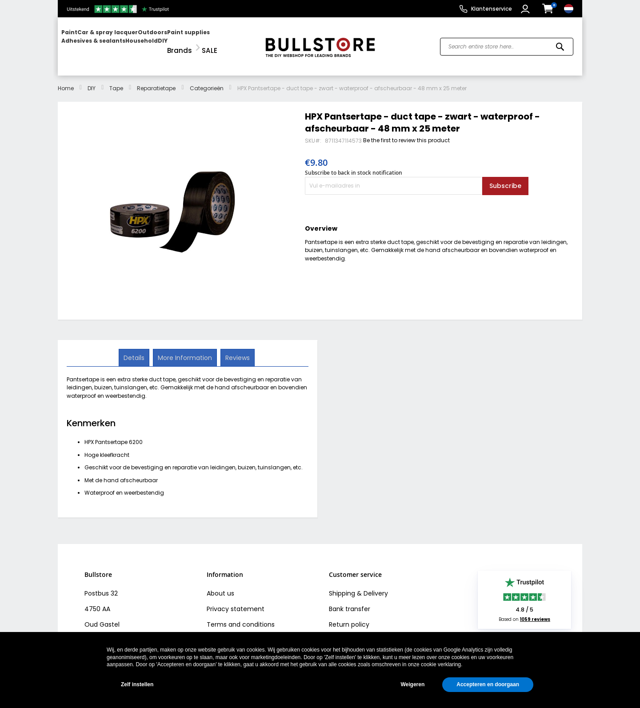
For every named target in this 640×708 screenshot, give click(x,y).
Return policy (349, 616)
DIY (92, 80)
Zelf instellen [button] (137, 684)
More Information (185, 348)
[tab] (135, 349)
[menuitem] (95, 42)
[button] (526, 9)
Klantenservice (491, 8)
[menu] (156, 42)
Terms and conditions (241, 616)
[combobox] (506, 43)
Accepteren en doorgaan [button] (487, 684)
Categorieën (207, 80)
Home (66, 80)
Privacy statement (235, 600)
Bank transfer (349, 600)
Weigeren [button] (412, 684)
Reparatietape (156, 80)
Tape (116, 80)
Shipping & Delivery (358, 585)
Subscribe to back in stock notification (353, 164)
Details (134, 348)
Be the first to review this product (406, 132)
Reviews (236, 348)
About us (220, 585)
